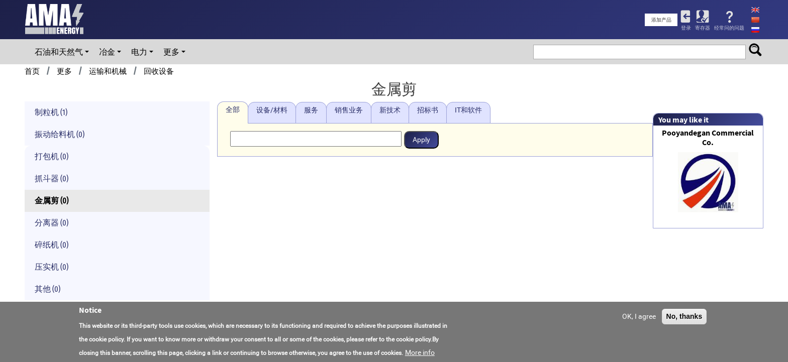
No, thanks (684, 317)
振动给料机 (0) (59, 134)
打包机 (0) (51, 156)
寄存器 (702, 28)
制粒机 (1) (51, 112)
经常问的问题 (729, 28)
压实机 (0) (51, 267)
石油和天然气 (59, 52)
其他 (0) (47, 289)
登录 (686, 28)
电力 (139, 52)
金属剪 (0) (51, 200)
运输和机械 (108, 71)
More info (420, 353)
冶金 (107, 52)
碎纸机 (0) (51, 245)
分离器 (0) (51, 222)
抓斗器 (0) (51, 178)
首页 (32, 71)
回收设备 (159, 71)
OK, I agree (639, 317)
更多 (171, 52)
